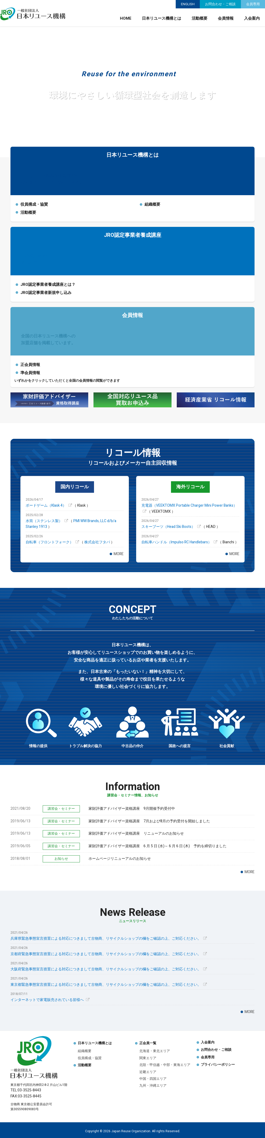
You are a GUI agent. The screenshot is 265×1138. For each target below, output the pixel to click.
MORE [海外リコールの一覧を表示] (234, 554)
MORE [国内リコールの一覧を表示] (119, 554)
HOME (125, 18)
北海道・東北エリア (154, 1050)
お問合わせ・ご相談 (220, 4)
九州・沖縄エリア (153, 1085)
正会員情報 (30, 365)
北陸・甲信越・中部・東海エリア (164, 1064)
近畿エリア (147, 1071)
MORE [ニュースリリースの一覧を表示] (250, 1012)
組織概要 (152, 204)
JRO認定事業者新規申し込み (45, 293)
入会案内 (252, 18)
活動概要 (199, 18)
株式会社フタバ (97, 542)
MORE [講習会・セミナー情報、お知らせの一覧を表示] (250, 872)
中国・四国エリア (153, 1078)
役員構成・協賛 (34, 204)
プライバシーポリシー (218, 1064)
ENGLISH (188, 4)
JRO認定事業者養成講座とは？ (47, 284)
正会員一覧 (147, 1043)
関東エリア (147, 1057)
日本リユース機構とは (161, 18)
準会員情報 (30, 373)
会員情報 (226, 18)
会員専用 (253, 4)
